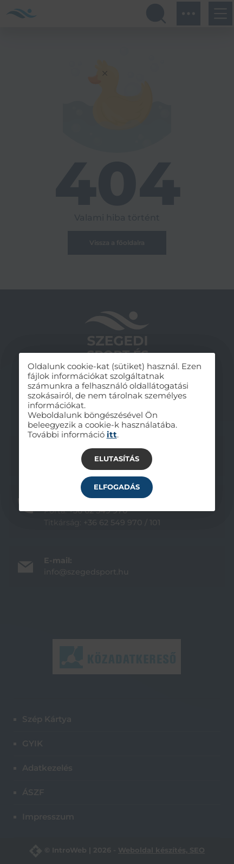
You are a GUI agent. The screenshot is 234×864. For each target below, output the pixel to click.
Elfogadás (117, 486)
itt (112, 435)
